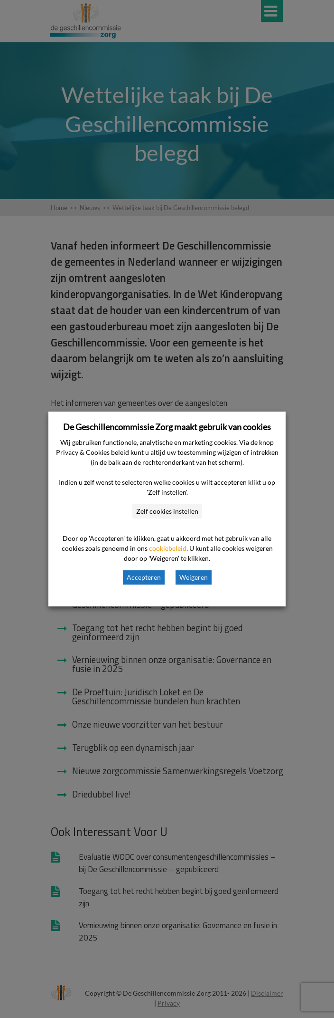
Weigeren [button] (193, 577)
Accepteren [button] (144, 577)
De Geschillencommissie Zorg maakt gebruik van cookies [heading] (167, 427)
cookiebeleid (167, 548)
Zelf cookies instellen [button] (167, 511)
